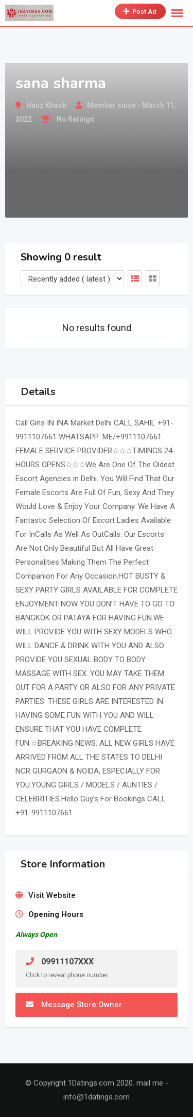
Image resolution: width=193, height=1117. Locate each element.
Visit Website (52, 895)
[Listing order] (72, 278)
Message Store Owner (74, 1004)
